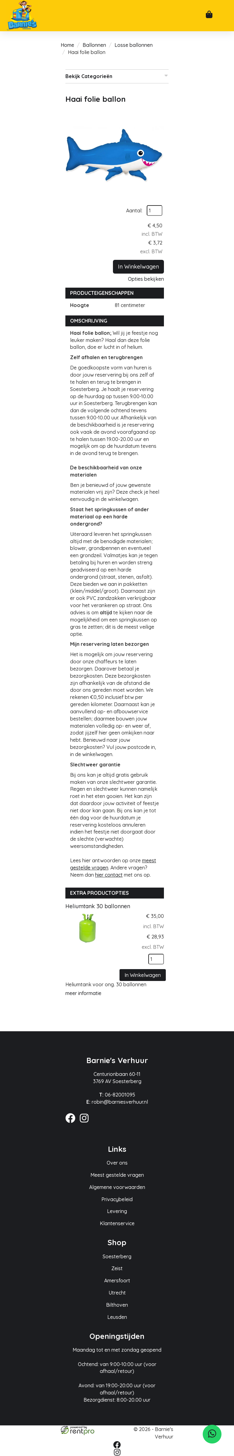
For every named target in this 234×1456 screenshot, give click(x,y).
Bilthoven (117, 1305)
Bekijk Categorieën (117, 76)
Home (67, 45)
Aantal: (134, 210)
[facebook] (72, 1124)
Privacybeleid (117, 1199)
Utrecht (117, 1293)
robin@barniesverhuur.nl (117, 1102)
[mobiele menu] (224, 16)
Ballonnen (94, 45)
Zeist (117, 1268)
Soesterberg (117, 1256)
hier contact (109, 875)
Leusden (117, 1317)
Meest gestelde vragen (117, 1175)
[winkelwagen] (209, 15)
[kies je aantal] (156, 959)
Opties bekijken (146, 279)
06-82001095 (117, 1095)
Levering (117, 1211)
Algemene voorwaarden (117, 1187)
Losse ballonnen (133, 45)
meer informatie (83, 993)
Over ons (117, 1163)
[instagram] (86, 1124)
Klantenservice (117, 1223)
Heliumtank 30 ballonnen (97, 906)
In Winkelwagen (138, 266)
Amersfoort (117, 1280)
